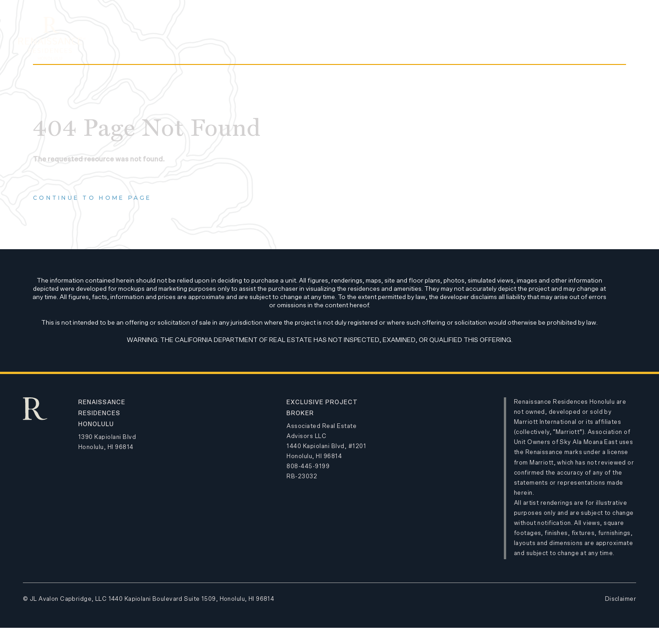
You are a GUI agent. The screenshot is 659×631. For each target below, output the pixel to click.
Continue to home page (92, 197)
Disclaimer (620, 599)
